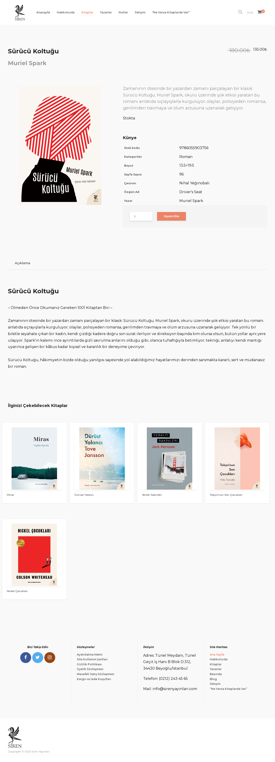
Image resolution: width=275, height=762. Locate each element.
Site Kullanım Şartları (92, 659)
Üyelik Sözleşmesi (90, 669)
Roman (185, 157)
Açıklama (22, 263)
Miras (10, 494)
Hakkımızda (66, 12)
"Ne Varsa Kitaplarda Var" (170, 12)
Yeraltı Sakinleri (152, 494)
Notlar (123, 12)
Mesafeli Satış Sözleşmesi (95, 674)
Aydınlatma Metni (89, 654)
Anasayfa (43, 12)
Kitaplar (87, 12)
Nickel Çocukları (17, 591)
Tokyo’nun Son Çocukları (226, 494)
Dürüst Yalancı (84, 494)
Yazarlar (106, 12)
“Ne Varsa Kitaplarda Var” (228, 688)
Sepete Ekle (171, 216)
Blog (213, 679)
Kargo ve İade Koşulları (94, 679)
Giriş (250, 12)
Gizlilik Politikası (89, 664)
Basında (216, 674)
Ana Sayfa (217, 654)
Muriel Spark (27, 63)
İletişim (140, 12)
